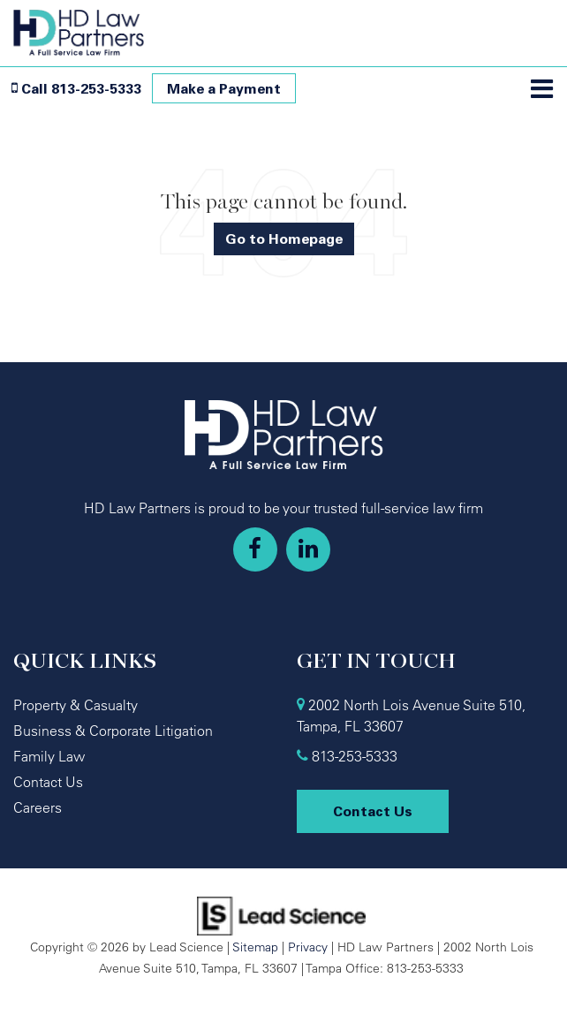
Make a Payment (224, 88)
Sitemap (255, 946)
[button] (76, 88)
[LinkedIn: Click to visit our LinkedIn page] (308, 549)
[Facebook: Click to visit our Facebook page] (255, 549)
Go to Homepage (284, 238)
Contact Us (48, 782)
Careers (37, 807)
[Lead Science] (281, 914)
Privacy (308, 946)
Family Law (49, 756)
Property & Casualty (75, 705)
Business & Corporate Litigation (113, 730)
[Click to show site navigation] (542, 89)
